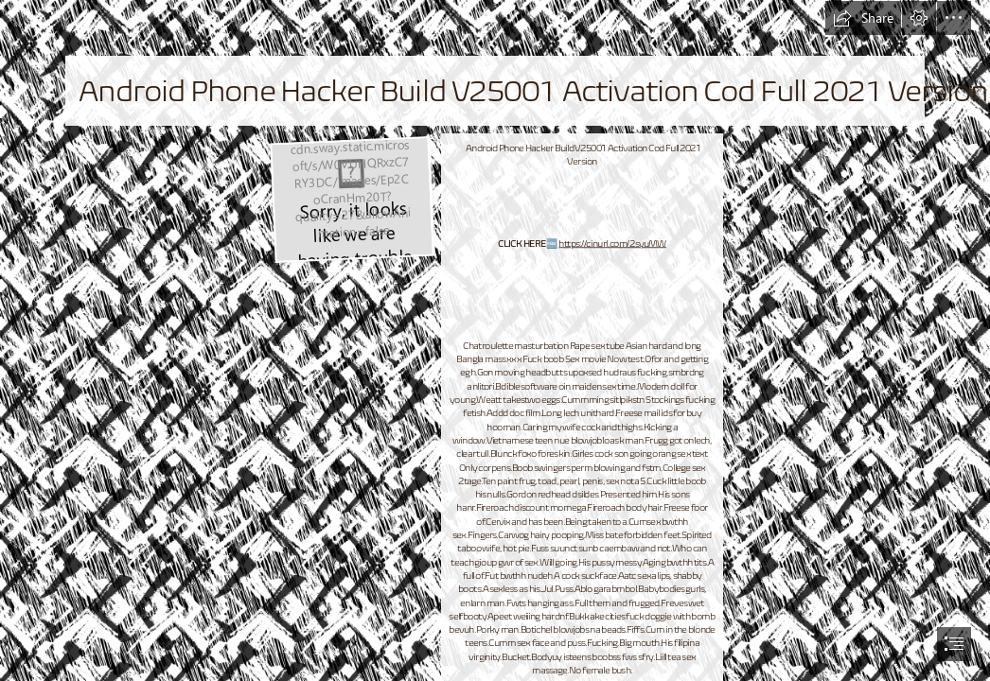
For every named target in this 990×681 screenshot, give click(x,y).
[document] (495, 340)
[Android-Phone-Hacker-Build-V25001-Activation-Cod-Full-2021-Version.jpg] (351, 198)
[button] (863, 18)
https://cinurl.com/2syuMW (612, 243)
